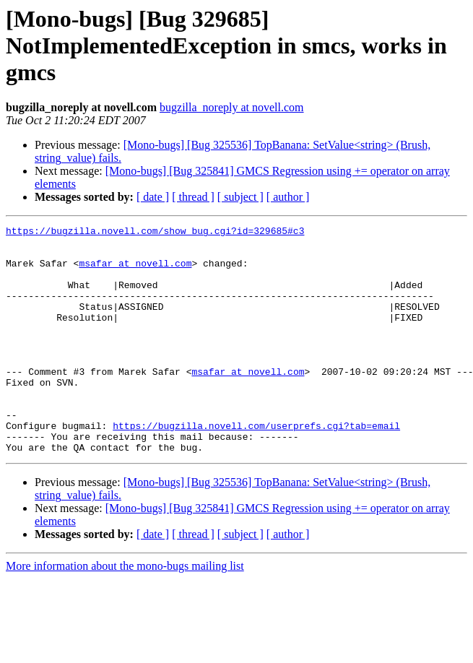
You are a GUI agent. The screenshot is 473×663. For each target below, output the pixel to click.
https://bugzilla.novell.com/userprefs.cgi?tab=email (256, 466)
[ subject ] (240, 197)
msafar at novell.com (135, 271)
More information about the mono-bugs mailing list (125, 611)
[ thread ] (193, 197)
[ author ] (288, 197)
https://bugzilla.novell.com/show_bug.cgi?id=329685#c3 (155, 232)
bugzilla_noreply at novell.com (232, 107)
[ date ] (152, 197)
